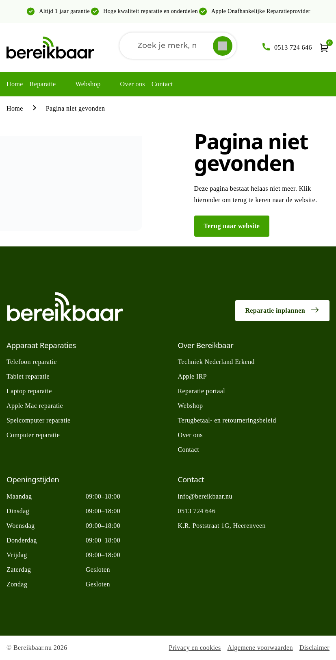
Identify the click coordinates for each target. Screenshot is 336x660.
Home (15, 84)
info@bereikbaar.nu (205, 496)
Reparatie (43, 84)
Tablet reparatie (28, 376)
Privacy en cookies (195, 647)
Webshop (88, 84)
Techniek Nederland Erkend (216, 361)
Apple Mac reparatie (35, 405)
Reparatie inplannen (282, 310)
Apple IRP (192, 376)
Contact (162, 84)
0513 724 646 (197, 511)
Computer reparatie (33, 434)
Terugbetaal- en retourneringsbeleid (227, 420)
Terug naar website (232, 225)
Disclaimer (314, 647)
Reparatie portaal (201, 391)
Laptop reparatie (29, 391)
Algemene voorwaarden (260, 647)
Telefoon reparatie (32, 361)
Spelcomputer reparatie (39, 420)
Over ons (132, 84)
